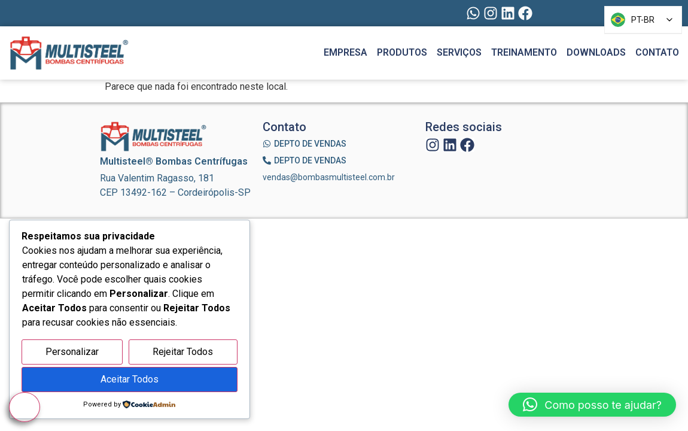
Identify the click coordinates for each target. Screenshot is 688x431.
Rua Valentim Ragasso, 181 (157, 178)
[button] (592, 405)
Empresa (345, 52)
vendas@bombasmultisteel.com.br (329, 177)
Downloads (596, 52)
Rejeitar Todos (183, 352)
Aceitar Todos (130, 380)
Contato (657, 52)
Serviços (459, 52)
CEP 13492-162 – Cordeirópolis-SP (175, 192)
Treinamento (524, 52)
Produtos (402, 52)
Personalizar (72, 352)
